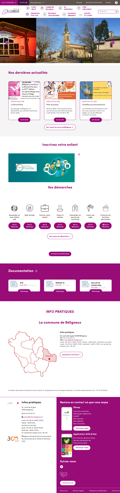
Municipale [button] (68, 8)
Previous (7, 42)
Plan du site (63, 490)
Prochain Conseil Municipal (60, 253)
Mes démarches (36, 2)
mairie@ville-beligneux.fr (73, 339)
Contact (108, 2)
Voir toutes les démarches (59, 236)
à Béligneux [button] (86, 8)
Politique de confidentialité (98, 490)
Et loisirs (88, 14)
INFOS (33, 8)
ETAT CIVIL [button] (35, 14)
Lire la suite (24, 120)
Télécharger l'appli (81, 427)
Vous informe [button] (53, 14)
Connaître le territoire (70, 354)
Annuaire (79, 2)
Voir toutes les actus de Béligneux (59, 127)
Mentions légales (78, 490)
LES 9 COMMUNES (8, 2)
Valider (116, 11)
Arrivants (72, 14)
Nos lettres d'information (94, 2)
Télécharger (24, 290)
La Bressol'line (17, 105)
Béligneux (50, 8)
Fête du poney (52, 105)
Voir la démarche (14, 225)
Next (113, 42)
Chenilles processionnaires (93, 105)
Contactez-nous (67, 482)
